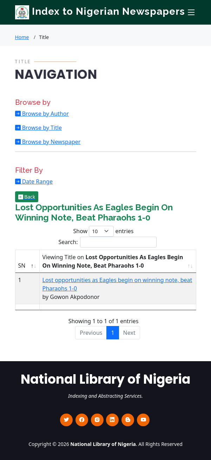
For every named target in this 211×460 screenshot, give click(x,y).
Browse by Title (41, 128)
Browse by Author (45, 113)
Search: (108, 242)
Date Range (37, 181)
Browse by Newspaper (51, 142)
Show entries (103, 231)
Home (22, 37)
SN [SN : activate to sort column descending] (22, 265)
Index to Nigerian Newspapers (100, 11)
